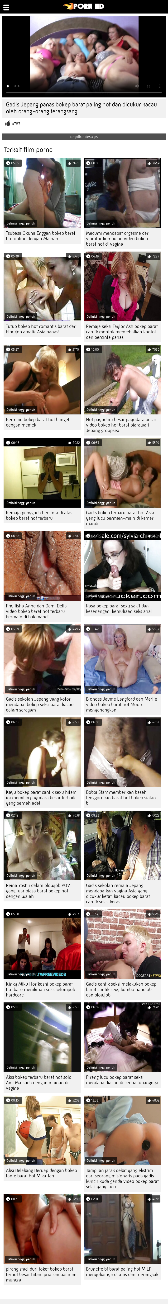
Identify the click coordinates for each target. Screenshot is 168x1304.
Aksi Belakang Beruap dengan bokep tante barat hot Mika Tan (41, 1173)
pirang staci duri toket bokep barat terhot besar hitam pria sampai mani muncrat (42, 1274)
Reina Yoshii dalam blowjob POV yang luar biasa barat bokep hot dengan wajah (38, 891)
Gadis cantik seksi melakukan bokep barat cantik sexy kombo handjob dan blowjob (121, 989)
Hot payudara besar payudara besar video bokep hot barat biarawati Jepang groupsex (121, 425)
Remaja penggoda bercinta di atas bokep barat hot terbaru (39, 515)
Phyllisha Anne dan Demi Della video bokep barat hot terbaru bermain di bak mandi (36, 611)
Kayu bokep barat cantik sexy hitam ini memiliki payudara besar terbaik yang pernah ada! (41, 798)
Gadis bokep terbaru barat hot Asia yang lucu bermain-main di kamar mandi (120, 518)
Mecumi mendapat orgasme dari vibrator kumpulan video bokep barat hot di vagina (118, 238)
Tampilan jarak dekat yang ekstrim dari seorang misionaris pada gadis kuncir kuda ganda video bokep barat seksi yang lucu (122, 1178)
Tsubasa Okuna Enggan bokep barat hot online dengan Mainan (40, 235)
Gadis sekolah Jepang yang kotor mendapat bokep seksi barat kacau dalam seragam (40, 704)
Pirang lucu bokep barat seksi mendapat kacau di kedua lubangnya (122, 1079)
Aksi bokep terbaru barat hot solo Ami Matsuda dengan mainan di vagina (39, 1082)
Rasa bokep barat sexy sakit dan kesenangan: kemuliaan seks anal (119, 608)
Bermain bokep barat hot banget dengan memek (37, 422)
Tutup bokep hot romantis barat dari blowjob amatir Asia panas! (41, 329)
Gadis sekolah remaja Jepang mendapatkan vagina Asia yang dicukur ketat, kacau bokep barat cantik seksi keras (118, 894)
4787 (16, 124)
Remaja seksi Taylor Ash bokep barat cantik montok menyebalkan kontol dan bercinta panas (122, 332)
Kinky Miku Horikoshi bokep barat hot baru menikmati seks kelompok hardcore (40, 989)
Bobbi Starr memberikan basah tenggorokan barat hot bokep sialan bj (121, 798)
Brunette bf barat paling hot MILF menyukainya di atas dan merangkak (122, 1271)
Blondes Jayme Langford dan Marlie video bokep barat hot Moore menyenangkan (121, 704)
